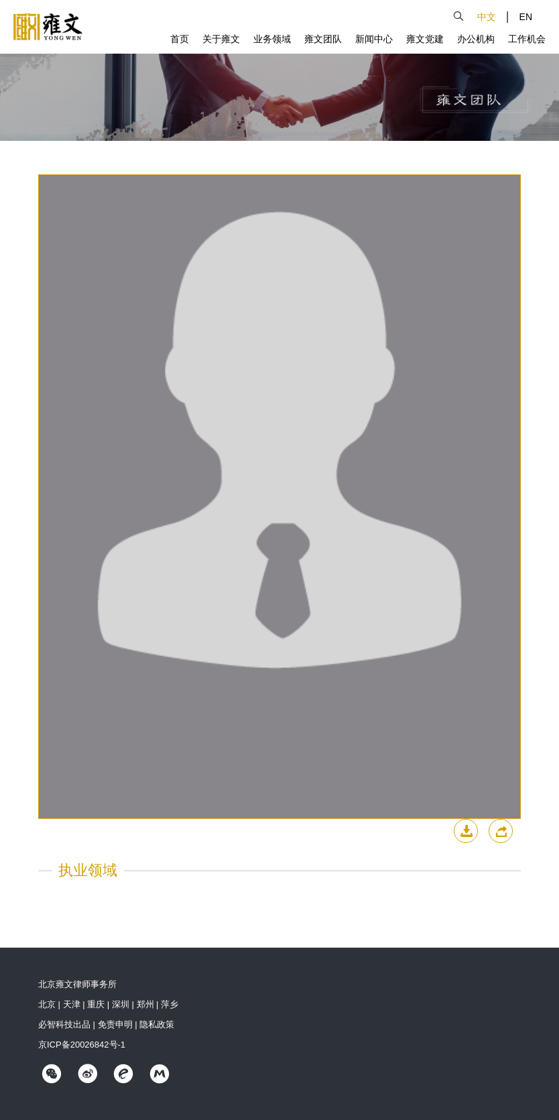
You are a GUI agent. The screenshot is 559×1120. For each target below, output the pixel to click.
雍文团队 (323, 39)
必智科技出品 (64, 1024)
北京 (47, 1004)
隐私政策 (156, 1024)
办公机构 (476, 39)
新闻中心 (374, 39)
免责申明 (115, 1024)
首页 (179, 39)
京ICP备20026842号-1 (81, 1045)
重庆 (96, 1004)
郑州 (145, 1004)
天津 (71, 1004)
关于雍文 (221, 39)
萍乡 (169, 1004)
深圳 (120, 1004)
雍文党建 (425, 39)
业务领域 (272, 39)
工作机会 (527, 39)
